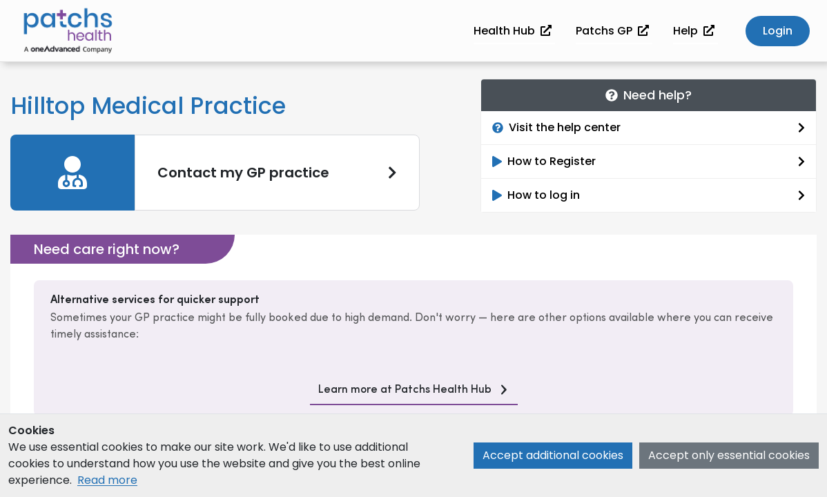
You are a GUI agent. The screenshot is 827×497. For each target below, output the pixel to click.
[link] (215, 173)
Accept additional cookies (553, 455)
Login (777, 31)
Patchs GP (612, 31)
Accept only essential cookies (729, 455)
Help (693, 31)
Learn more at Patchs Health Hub (405, 390)
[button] (778, 32)
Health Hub (513, 31)
